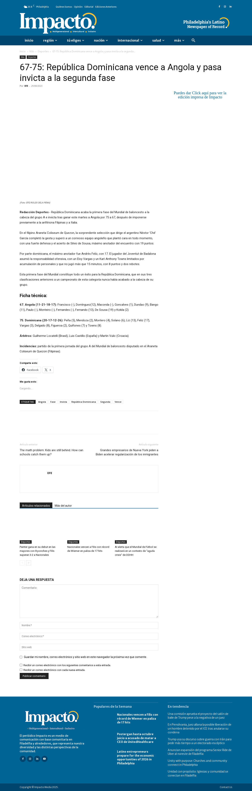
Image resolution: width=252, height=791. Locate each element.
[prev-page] (22, 562)
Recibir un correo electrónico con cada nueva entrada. (54, 670)
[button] (193, 40)
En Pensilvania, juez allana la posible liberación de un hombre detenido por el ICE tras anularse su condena (199, 728)
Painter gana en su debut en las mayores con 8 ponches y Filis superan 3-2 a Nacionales (37, 550)
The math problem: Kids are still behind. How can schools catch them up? (51, 452)
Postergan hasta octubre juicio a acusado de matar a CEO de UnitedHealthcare (136, 738)
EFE (26, 85)
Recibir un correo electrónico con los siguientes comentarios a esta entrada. (67, 665)
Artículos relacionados (36, 505)
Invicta (63, 401)
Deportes (43, 51)
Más (31, 51)
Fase (53, 401)
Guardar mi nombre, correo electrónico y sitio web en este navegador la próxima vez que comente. (85, 657)
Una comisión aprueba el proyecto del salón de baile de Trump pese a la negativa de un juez (198, 716)
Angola (42, 401)
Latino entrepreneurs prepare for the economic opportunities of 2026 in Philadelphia (135, 757)
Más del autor (63, 505)
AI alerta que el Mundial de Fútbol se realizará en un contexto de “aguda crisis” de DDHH (135, 550)
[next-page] (28, 562)
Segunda (105, 401)
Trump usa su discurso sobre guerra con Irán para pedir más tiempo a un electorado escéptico (199, 741)
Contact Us (226, 787)
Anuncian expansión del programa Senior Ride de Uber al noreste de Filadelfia (199, 752)
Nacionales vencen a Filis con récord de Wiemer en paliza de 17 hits (137, 718)
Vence (118, 401)
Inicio (23, 51)
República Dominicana (83, 401)
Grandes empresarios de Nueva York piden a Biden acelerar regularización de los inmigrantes (127, 452)
